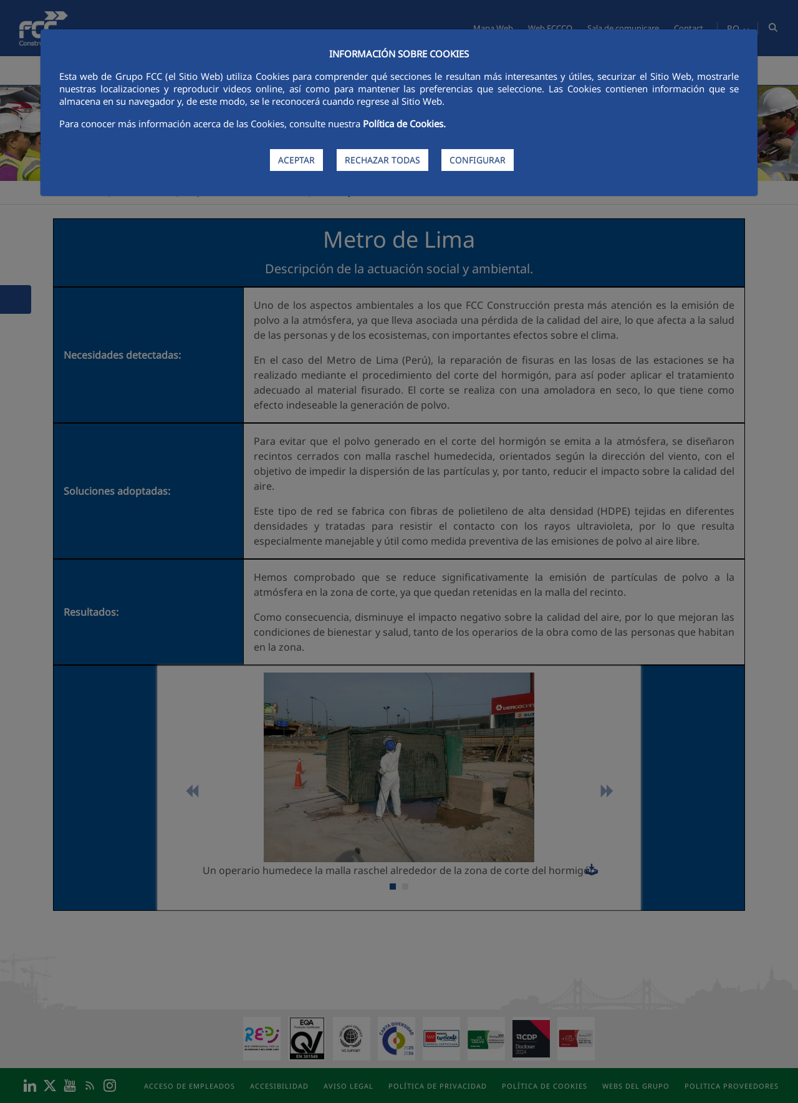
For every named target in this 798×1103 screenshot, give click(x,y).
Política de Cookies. (404, 123)
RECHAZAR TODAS (382, 160)
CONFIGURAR (477, 160)
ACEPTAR (296, 160)
